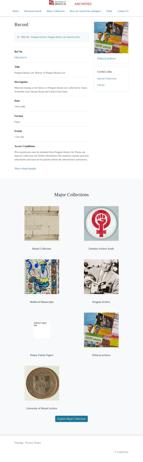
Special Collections (107, 78)
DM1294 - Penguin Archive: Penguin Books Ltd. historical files (50, 37)
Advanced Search (32, 11)
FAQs (109, 11)
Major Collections (56, 11)
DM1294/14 (21, 57)
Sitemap (19, 442)
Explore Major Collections (71, 418)
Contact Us (122, 11)
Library (101, 85)
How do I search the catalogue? (85, 11)
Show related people (25, 168)
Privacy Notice (33, 442)
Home (16, 11)
